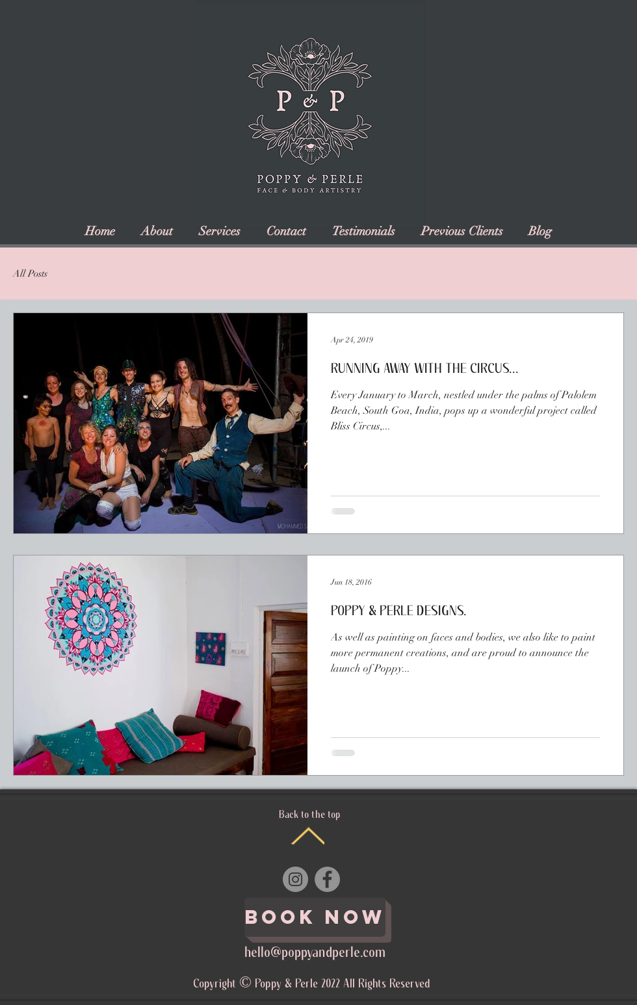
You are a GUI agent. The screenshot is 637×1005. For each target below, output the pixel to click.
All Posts (30, 273)
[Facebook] (327, 879)
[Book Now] (314, 917)
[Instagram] (295, 879)
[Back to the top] (307, 835)
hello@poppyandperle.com (314, 953)
